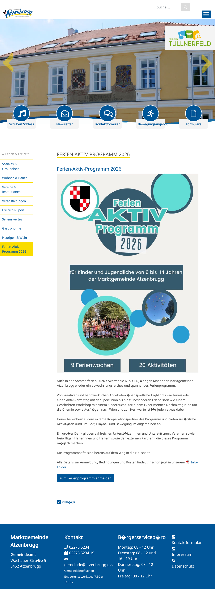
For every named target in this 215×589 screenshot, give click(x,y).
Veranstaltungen (14, 201)
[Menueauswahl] (206, 14)
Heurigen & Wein (14, 237)
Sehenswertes (12, 219)
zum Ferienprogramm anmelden (85, 478)
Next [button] (206, 60)
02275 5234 (78, 547)
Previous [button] (8, 60)
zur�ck (68, 502)
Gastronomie (11, 228)
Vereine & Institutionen (11, 189)
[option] (107, 71)
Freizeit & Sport (13, 210)
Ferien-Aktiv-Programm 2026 (14, 248)
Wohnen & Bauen (15, 178)
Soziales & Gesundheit (10, 166)
